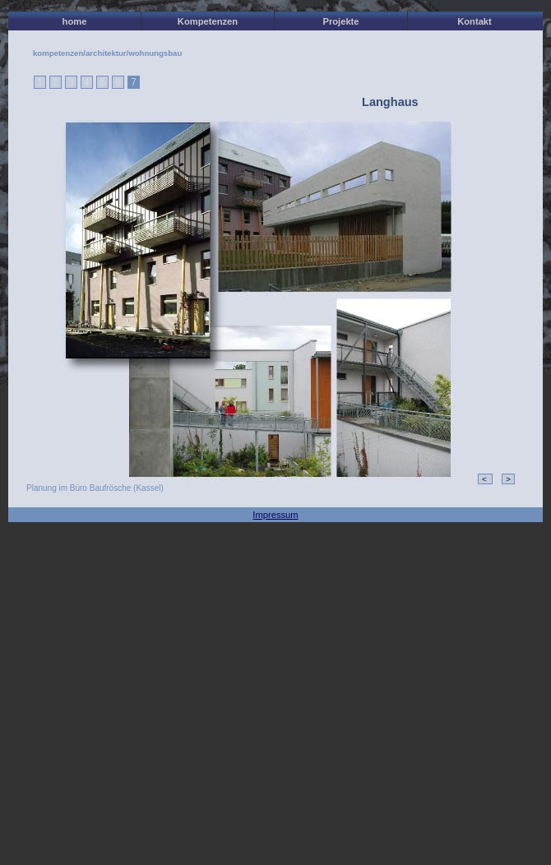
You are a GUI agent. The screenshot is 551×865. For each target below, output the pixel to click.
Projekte (340, 21)
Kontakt (474, 21)
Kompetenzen (208, 21)
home (75, 21)
